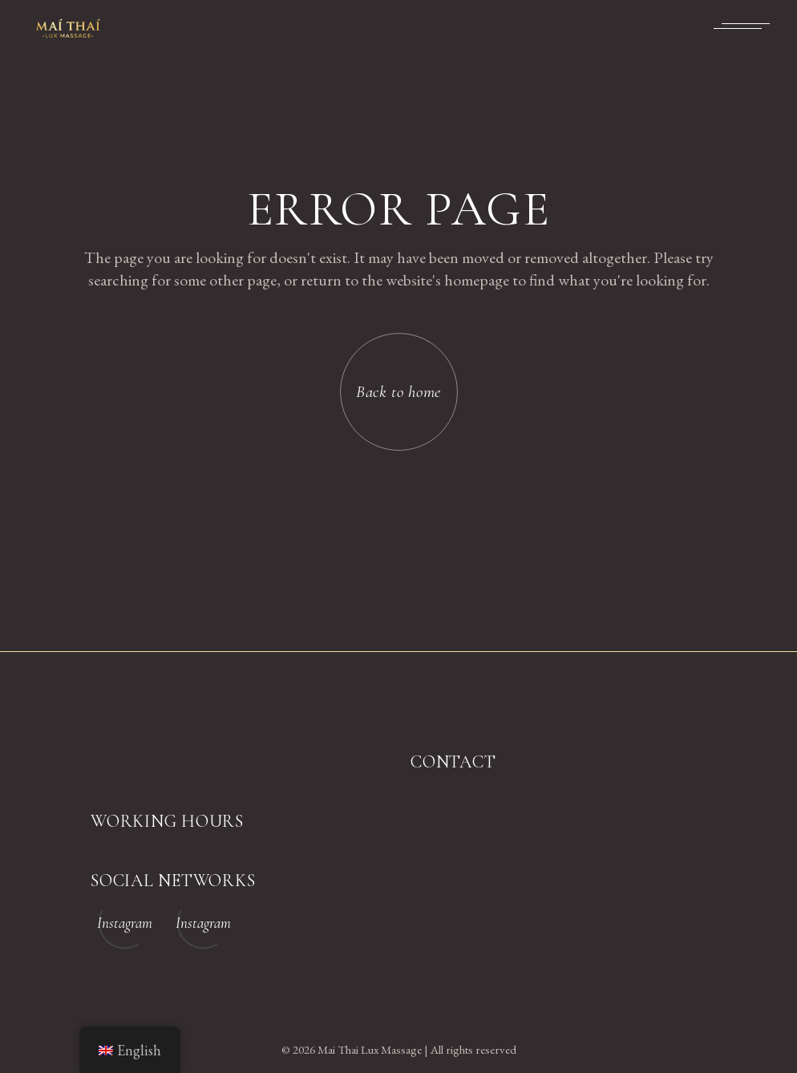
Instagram (124, 922)
